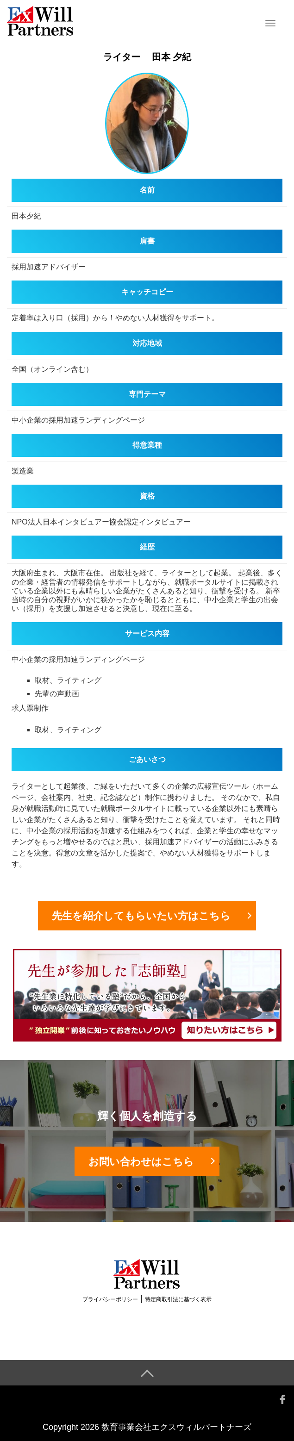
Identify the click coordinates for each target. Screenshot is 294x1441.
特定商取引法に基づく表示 (178, 1299)
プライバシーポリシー (110, 1299)
